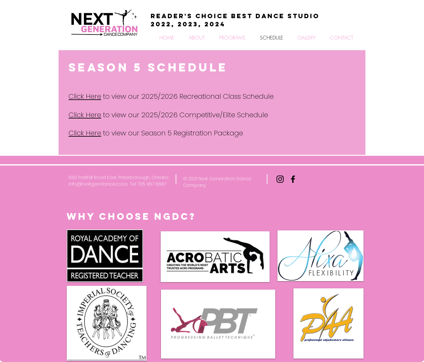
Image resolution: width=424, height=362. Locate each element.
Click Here (85, 96)
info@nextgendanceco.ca (98, 184)
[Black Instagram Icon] (280, 179)
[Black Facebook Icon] (293, 179)
